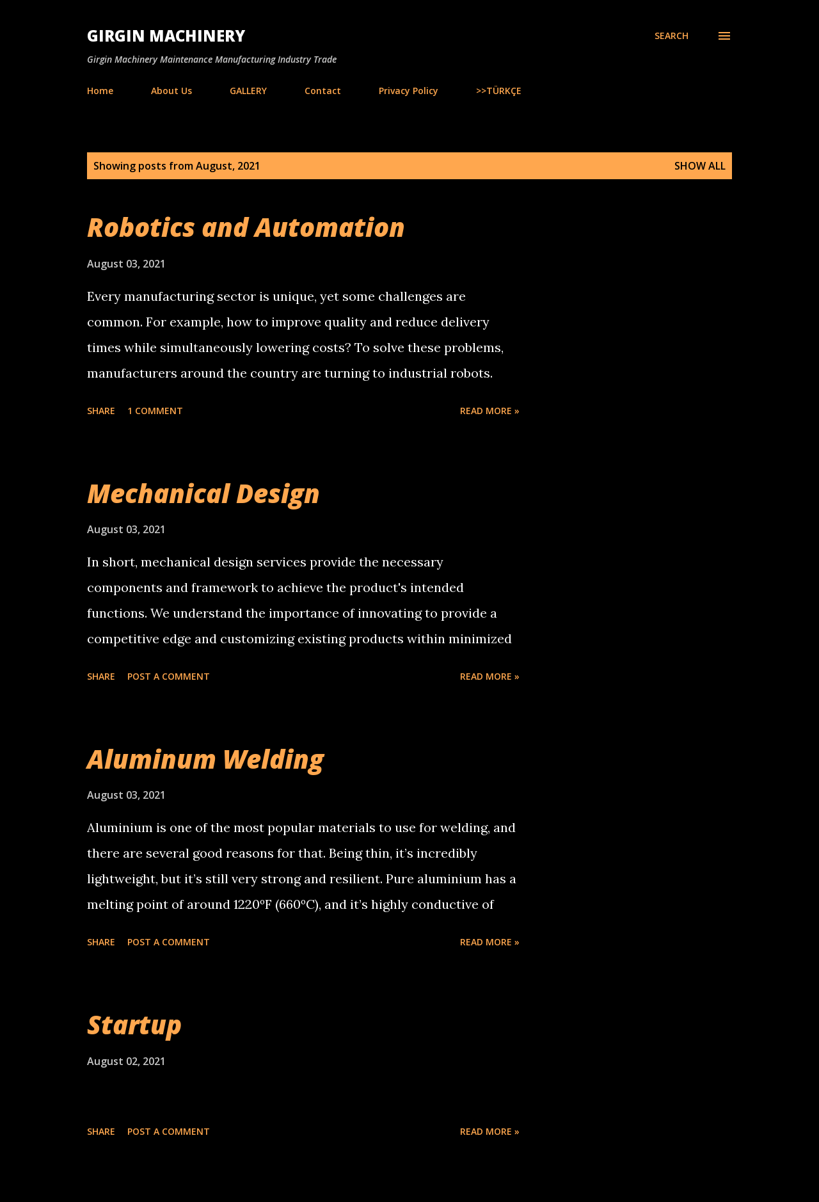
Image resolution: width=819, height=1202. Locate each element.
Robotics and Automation (246, 226)
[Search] (671, 36)
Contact (323, 90)
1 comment (155, 411)
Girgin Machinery (166, 35)
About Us (171, 90)
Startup (134, 1024)
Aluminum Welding (205, 758)
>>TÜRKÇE (498, 90)
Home (100, 90)
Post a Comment (168, 676)
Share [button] (101, 411)
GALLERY (248, 90)
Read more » (490, 411)
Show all (700, 166)
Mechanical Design (203, 493)
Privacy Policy (408, 90)
